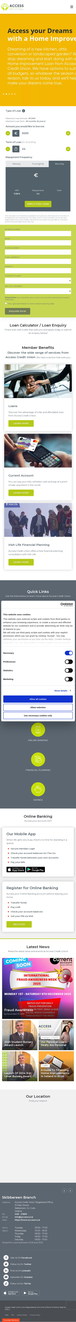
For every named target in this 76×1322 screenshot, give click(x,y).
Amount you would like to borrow (25, 126)
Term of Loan (21, 142)
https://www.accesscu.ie (27, 1220)
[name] (38, 243)
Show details (60, 690)
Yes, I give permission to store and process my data (31, 304)
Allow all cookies (38, 699)
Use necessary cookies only (38, 715)
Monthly (59, 163)
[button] (64, 1190)
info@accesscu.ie (24, 1217)
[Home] (11, 7)
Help (6, 1315)
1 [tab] (3, 94)
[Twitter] (17, 1264)
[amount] (38, 270)
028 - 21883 (21, 1214)
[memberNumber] (38, 233)
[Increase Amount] (68, 133)
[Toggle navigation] (72, 7)
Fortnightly (38, 163)
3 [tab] (9, 94)
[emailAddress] (38, 261)
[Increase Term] (68, 149)
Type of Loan (13, 110)
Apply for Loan (38, 204)
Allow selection (38, 707)
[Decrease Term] (8, 149)
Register (19, 924)
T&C (12, 1315)
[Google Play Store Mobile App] (35, 869)
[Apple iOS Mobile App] (16, 869)
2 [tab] (6, 94)
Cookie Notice (22, 1315)
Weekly (16, 163)
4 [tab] (12, 94)
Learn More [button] (21, 423)
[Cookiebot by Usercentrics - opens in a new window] (60, 604)
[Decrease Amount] (8, 133)
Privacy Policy (35, 1315)
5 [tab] (14, 94)
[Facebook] (17, 1257)
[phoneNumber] (38, 252)
